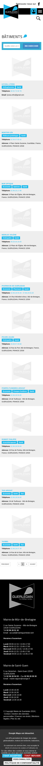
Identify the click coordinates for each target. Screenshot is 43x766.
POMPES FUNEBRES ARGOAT (13, 388)
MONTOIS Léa (7, 132)
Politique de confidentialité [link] (22, 763)
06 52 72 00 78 (16, 91)
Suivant (33, 564)
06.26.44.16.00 (16, 242)
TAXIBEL (5, 541)
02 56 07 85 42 (16, 139)
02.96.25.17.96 (16, 191)
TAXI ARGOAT (7, 490)
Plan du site (15, 719)
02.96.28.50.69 (16, 446)
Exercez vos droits (22, 716)
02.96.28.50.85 (16, 395)
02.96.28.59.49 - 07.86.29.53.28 (22, 293)
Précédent (5, 564)
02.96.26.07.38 (16, 548)
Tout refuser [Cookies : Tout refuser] (32, 756)
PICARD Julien (8, 337)
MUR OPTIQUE (7, 184)
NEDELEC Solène (9, 235)
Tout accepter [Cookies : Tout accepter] (12, 756)
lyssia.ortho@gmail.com (15, 95)
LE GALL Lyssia (8, 84)
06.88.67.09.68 (16, 344)
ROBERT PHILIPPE (9, 439)
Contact (7, 714)
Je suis (34, 11)
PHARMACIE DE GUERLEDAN (13, 286)
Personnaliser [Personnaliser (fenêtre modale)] (22, 759)
